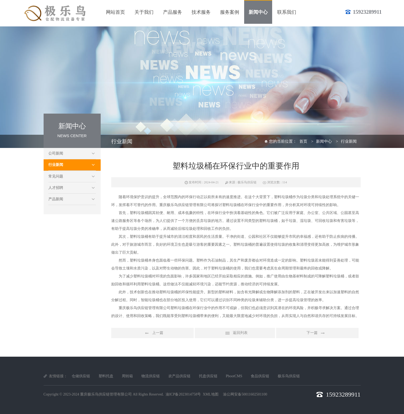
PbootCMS (234, 376)
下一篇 (317, 333)
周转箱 (127, 376)
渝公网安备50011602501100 (245, 394)
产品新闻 (55, 199)
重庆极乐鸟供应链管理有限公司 (106, 394)
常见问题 (55, 176)
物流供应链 (150, 376)
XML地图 (210, 394)
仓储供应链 (81, 376)
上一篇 (152, 333)
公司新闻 (55, 153)
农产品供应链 (179, 376)
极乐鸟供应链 (289, 376)
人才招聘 (55, 188)
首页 (303, 141)
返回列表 (235, 333)
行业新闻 (55, 165)
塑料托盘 (106, 376)
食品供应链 (260, 376)
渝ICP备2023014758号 (183, 394)
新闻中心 (324, 141)
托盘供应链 (208, 376)
